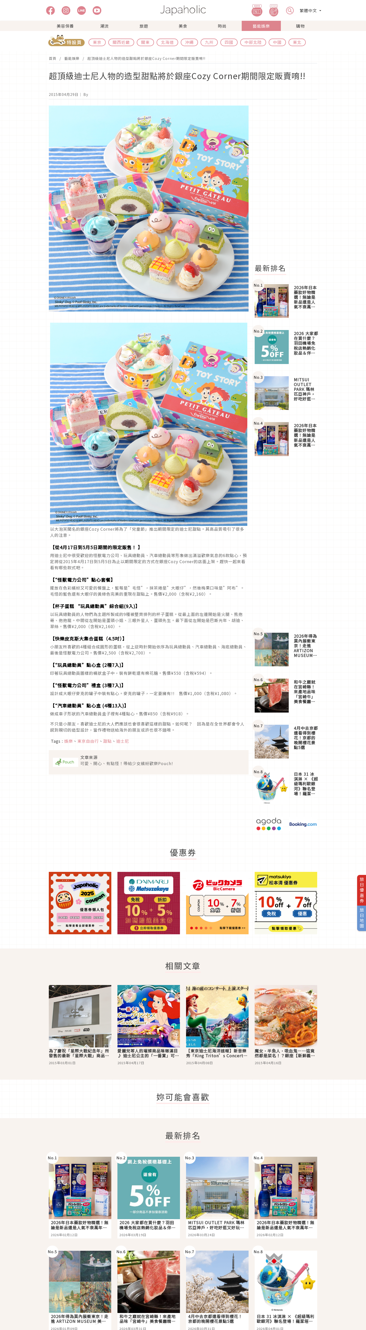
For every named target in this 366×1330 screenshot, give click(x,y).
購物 (300, 26)
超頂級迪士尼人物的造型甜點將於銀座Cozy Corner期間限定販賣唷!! (146, 58)
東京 (97, 42)
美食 (183, 26)
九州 (209, 42)
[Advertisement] (289, 182)
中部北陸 (253, 42)
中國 (277, 42)
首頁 (52, 58)
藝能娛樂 (261, 26)
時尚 (222, 26)
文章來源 (89, 757)
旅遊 (144, 26)
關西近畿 (121, 42)
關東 (145, 42)
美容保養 (65, 26)
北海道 (167, 42)
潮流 (104, 26)
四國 (229, 42)
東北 (297, 42)
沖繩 (189, 42)
